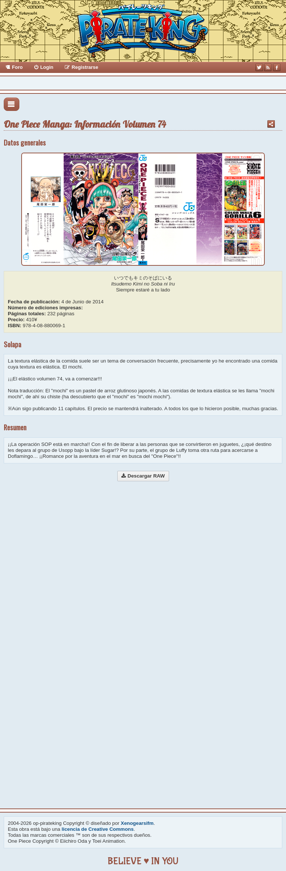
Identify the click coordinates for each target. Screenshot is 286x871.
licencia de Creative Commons (98, 829)
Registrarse (85, 67)
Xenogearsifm (137, 823)
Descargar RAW (146, 476)
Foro (17, 67)
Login (46, 67)
